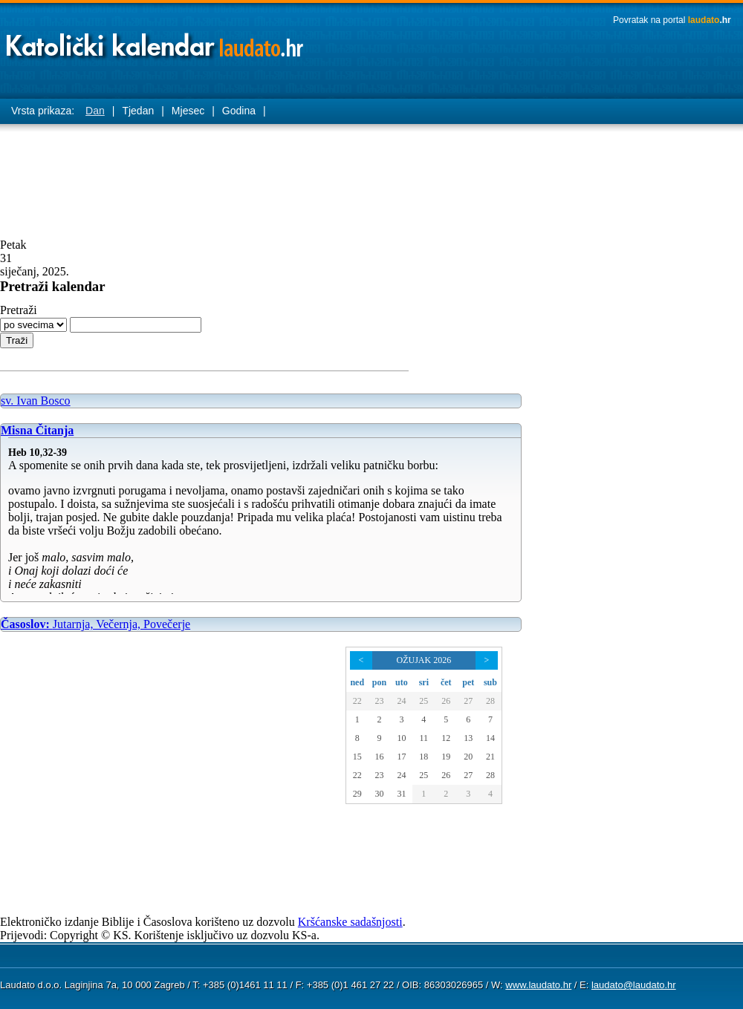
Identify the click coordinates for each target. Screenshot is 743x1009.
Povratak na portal (672, 20)
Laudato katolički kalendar (156, 41)
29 (357, 793)
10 (401, 738)
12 (445, 738)
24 (401, 701)
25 (423, 701)
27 (468, 701)
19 (445, 756)
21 (490, 756)
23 (378, 701)
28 (490, 701)
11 (424, 738)
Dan (95, 111)
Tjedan (138, 111)
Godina (239, 111)
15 (357, 756)
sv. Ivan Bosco (36, 400)
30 (378, 793)
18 (423, 756)
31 (401, 793)
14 (490, 738)
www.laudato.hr (538, 984)
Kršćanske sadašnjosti (350, 921)
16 (378, 756)
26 (445, 701)
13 (468, 738)
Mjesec (188, 111)
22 (357, 701)
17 (401, 756)
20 (468, 756)
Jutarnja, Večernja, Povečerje (95, 624)
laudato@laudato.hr (633, 984)
